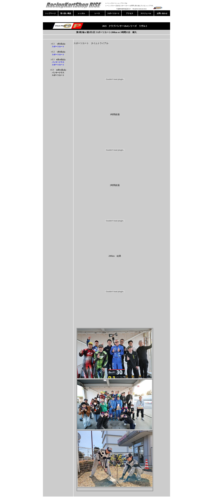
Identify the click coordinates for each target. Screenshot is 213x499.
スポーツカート (58, 46)
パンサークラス (58, 62)
